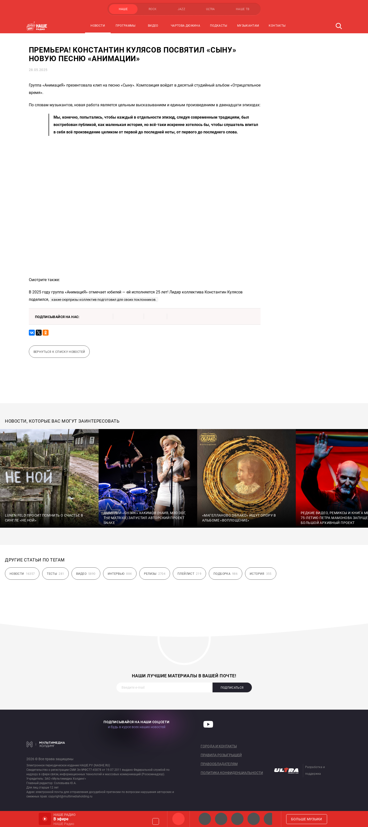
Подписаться (232, 687)
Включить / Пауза (45, 819)
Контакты (277, 25)
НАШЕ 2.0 (205, 819)
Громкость (156, 821)
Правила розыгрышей (221, 755)
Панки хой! (270, 819)
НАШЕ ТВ (242, 9)
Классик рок (253, 819)
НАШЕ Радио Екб (237, 819)
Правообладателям (219, 764)
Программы (125, 25)
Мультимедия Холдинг (45, 744)
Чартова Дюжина (185, 25)
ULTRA (210, 9)
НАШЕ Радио (178, 819)
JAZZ (181, 9)
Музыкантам (248, 25)
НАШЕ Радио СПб (221, 819)
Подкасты (218, 25)
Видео (153, 25)
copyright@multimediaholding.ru (70, 796)
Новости (97, 25)
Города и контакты (219, 746)
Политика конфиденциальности (232, 773)
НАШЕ (123, 9)
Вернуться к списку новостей (59, 352)
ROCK (153, 9)
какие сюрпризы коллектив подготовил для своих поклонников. (104, 300)
